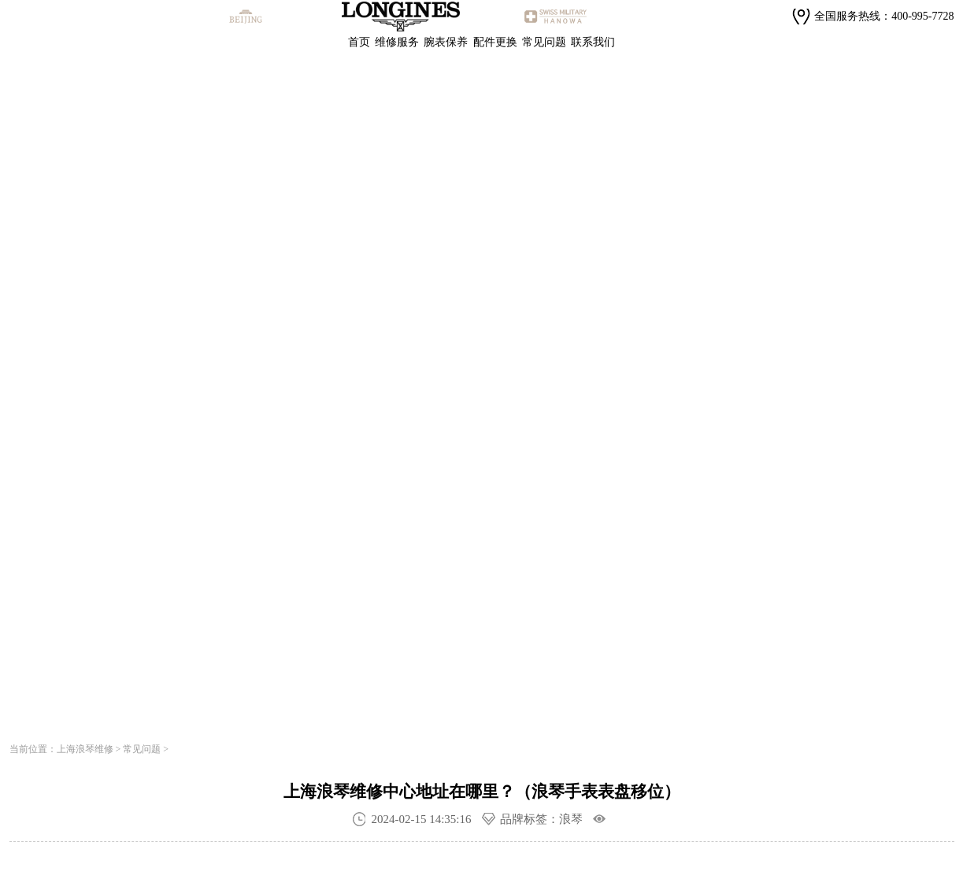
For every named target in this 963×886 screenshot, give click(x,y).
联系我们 (593, 42)
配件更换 (495, 42)
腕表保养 (446, 42)
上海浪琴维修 (85, 749)
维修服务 (397, 42)
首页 (359, 42)
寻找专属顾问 (242, 512)
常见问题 (544, 42)
